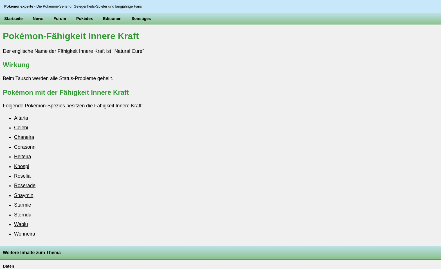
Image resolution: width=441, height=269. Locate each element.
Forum (59, 18)
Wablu (21, 224)
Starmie (22, 205)
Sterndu (23, 215)
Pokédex (84, 18)
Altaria (21, 118)
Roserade (24, 185)
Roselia (22, 176)
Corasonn (24, 147)
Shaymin (23, 195)
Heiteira (22, 156)
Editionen (112, 18)
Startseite (13, 18)
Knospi (21, 166)
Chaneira (24, 137)
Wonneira (24, 234)
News (38, 18)
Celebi (21, 127)
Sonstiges (141, 18)
